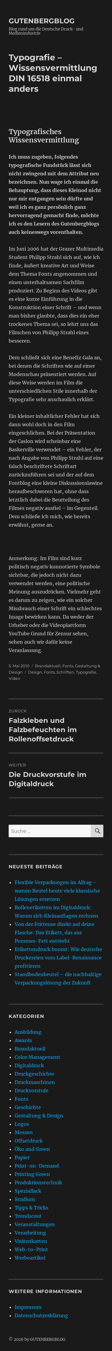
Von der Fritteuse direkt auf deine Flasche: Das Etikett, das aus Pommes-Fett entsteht (54, 932)
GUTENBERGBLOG (42, 21)
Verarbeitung (30, 1233)
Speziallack (28, 1191)
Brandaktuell (48, 665)
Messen (24, 1132)
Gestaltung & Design (39, 1116)
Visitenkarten (31, 1241)
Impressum (28, 1307)
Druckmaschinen (35, 1082)
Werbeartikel (30, 1258)
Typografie (86, 672)
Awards (23, 1040)
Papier (22, 1157)
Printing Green (32, 1174)
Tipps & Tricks (31, 1208)
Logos (22, 1124)
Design (35, 672)
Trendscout (28, 1216)
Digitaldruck (29, 1065)
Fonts (67, 665)
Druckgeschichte (34, 1074)
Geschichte (28, 1107)
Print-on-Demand (37, 1166)
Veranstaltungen (35, 1224)
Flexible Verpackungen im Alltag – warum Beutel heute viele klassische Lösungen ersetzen (57, 890)
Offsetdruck (29, 1141)
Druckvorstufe (31, 1091)
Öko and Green (32, 1149)
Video (14, 678)
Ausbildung (28, 1032)
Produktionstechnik (38, 1183)
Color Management (37, 1057)
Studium (25, 1199)
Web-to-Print (31, 1249)
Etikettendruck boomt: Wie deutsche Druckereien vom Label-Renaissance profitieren (58, 957)
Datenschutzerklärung (41, 1315)
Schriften (65, 672)
